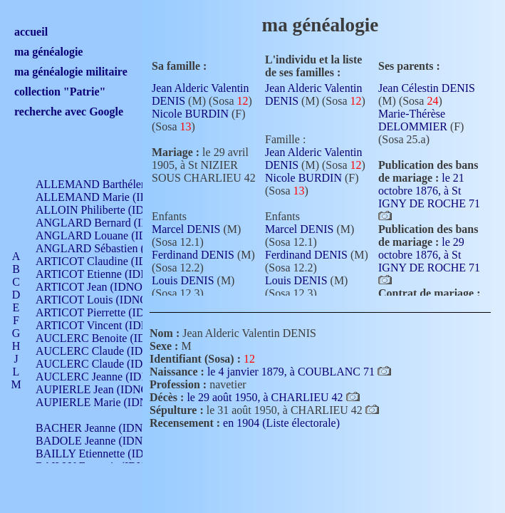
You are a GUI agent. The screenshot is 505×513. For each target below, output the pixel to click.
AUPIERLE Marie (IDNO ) (99, 402)
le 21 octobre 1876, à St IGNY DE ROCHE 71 (429, 190)
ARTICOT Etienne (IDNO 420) (108, 274)
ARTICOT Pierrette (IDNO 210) (110, 312)
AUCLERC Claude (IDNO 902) (109, 351)
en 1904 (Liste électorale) (281, 423)
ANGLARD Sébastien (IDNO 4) (110, 248)
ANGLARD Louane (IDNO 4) (106, 235)
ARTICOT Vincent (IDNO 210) (108, 325)
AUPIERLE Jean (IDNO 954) (104, 389)
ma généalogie (48, 52)
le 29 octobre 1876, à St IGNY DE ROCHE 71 (429, 255)
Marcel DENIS (186, 229)
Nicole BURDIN (190, 114)
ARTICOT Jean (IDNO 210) (101, 287)
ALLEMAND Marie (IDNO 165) (112, 197)
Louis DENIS (183, 280)
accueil (31, 32)
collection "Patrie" (59, 92)
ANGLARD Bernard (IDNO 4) (107, 223)
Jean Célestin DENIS (426, 88)
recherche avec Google (68, 111)
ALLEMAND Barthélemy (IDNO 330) (125, 184)
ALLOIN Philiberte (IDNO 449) (110, 210)
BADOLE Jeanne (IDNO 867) (105, 441)
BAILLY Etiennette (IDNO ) (101, 453)
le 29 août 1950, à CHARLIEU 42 (266, 397)
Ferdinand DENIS (193, 255)
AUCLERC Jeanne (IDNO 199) (109, 376)
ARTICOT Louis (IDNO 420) (104, 300)
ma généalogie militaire (70, 72)
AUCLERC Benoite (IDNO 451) (111, 338)
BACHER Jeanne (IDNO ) (96, 428)
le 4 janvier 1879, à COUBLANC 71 (292, 372)
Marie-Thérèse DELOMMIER (412, 120)
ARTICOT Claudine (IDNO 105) (111, 261)
